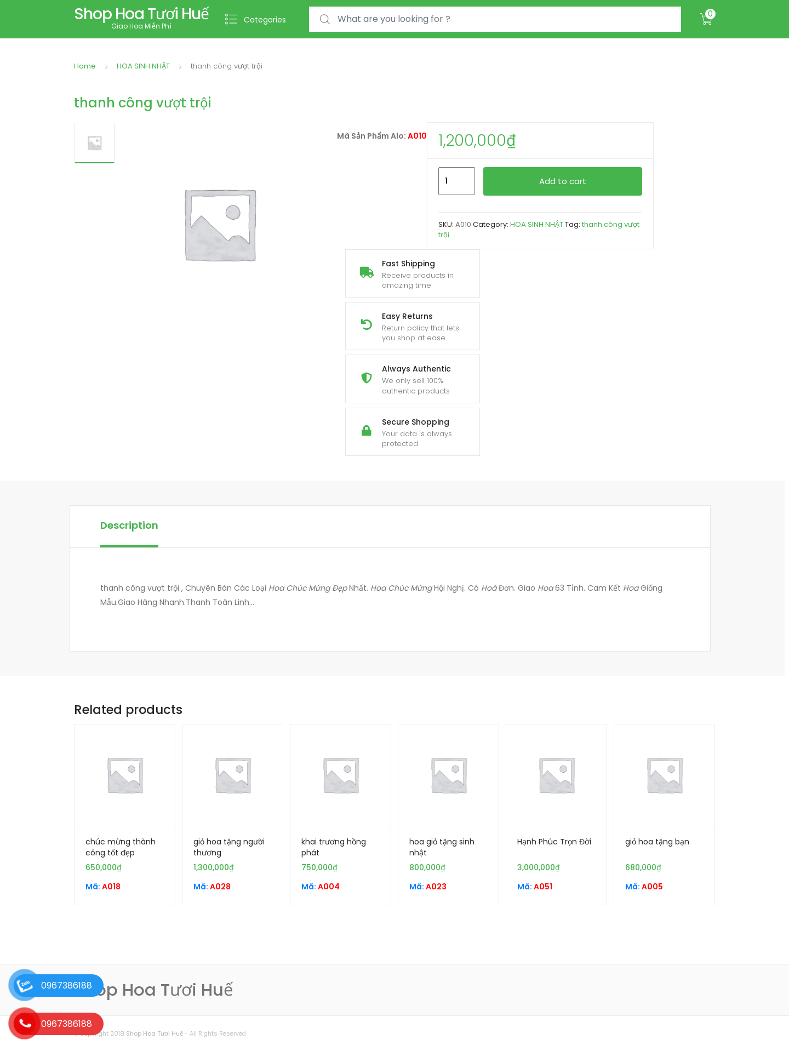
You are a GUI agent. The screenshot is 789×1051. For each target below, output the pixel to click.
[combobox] (495, 19)
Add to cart (562, 181)
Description (129, 525)
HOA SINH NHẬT (143, 66)
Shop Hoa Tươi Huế (154, 1033)
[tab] (129, 526)
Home (85, 66)
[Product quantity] (456, 181)
